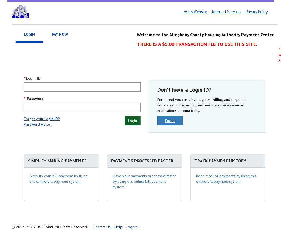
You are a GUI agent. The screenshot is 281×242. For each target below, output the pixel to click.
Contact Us (102, 226)
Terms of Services (226, 11)
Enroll (170, 120)
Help (118, 226)
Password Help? (37, 124)
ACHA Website (195, 11)
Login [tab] (29, 34)
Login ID (33, 78)
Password (35, 98)
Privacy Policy (257, 11)
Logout (131, 226)
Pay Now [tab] (60, 34)
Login (132, 120)
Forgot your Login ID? (42, 118)
